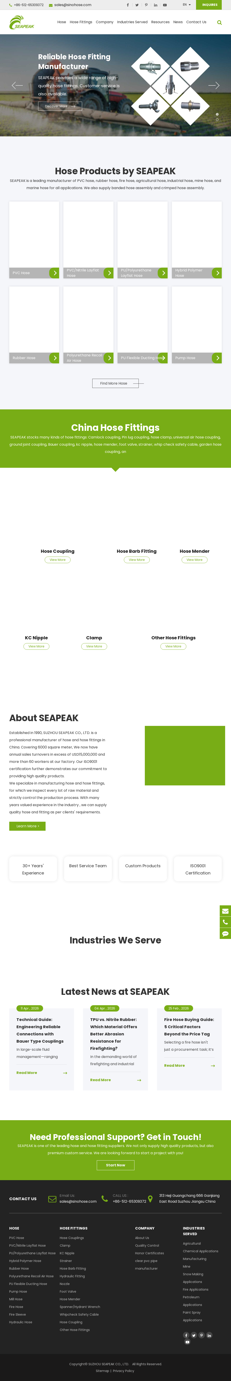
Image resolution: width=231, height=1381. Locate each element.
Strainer (66, 1261)
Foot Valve (68, 1291)
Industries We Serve (115, 940)
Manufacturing (194, 1259)
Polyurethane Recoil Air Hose (31, 1276)
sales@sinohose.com (70, 4)
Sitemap (102, 1371)
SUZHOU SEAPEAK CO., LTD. (108, 1364)
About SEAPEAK (44, 718)
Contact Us (196, 23)
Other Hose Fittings (173, 638)
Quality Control (147, 1245)
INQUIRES (209, 4)
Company (104, 23)
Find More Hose (113, 383)
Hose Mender (195, 551)
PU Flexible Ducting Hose (28, 1284)
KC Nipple (36, 638)
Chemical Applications (200, 1251)
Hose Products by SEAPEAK (115, 171)
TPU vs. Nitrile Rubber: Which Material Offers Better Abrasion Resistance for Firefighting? (113, 1034)
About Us (142, 1238)
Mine (186, 1266)
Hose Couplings (72, 1238)
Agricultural (192, 1243)
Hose (61, 23)
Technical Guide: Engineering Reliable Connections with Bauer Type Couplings (40, 1030)
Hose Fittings (81, 23)
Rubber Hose (19, 1268)
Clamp (94, 638)
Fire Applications (195, 1289)
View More (58, 559)
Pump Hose (18, 1291)
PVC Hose (16, 1238)
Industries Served (132, 23)
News (178, 23)
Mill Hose (16, 1299)
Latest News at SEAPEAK (115, 992)
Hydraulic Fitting (72, 1276)
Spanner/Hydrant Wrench (80, 1307)
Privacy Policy (123, 1371)
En (185, 4)
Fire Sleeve (17, 1314)
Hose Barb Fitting (137, 551)
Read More (26, 1072)
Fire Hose (16, 1307)
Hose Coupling (57, 551)
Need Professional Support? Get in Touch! (115, 1137)
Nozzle (65, 1284)
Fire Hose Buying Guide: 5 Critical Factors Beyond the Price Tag (189, 1027)
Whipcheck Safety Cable (79, 1314)
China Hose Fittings (115, 428)
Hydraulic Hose (20, 1322)
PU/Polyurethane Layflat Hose (32, 1253)
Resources (160, 23)
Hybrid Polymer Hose (25, 1261)
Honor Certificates (149, 1253)
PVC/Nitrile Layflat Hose (27, 1245)
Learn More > (27, 826)
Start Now (115, 1165)
